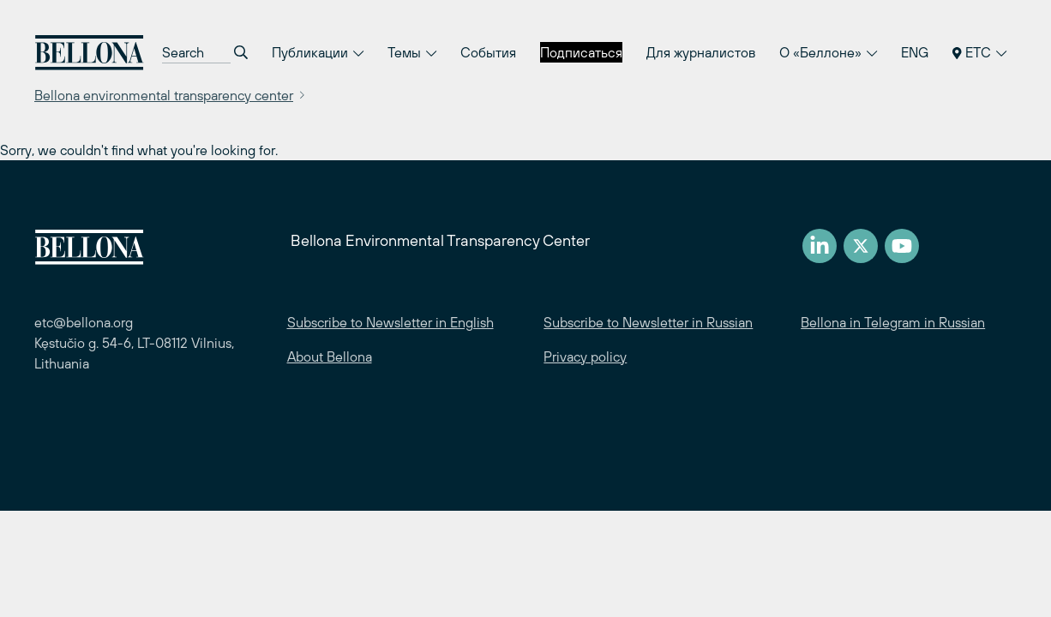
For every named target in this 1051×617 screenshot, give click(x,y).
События (488, 52)
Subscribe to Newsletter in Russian (648, 322)
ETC (979, 52)
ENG (914, 52)
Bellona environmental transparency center (163, 95)
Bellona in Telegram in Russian (893, 322)
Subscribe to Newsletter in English (390, 322)
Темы (411, 52)
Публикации (317, 52)
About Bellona (329, 356)
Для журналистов (700, 52)
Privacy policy (585, 356)
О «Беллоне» (828, 52)
